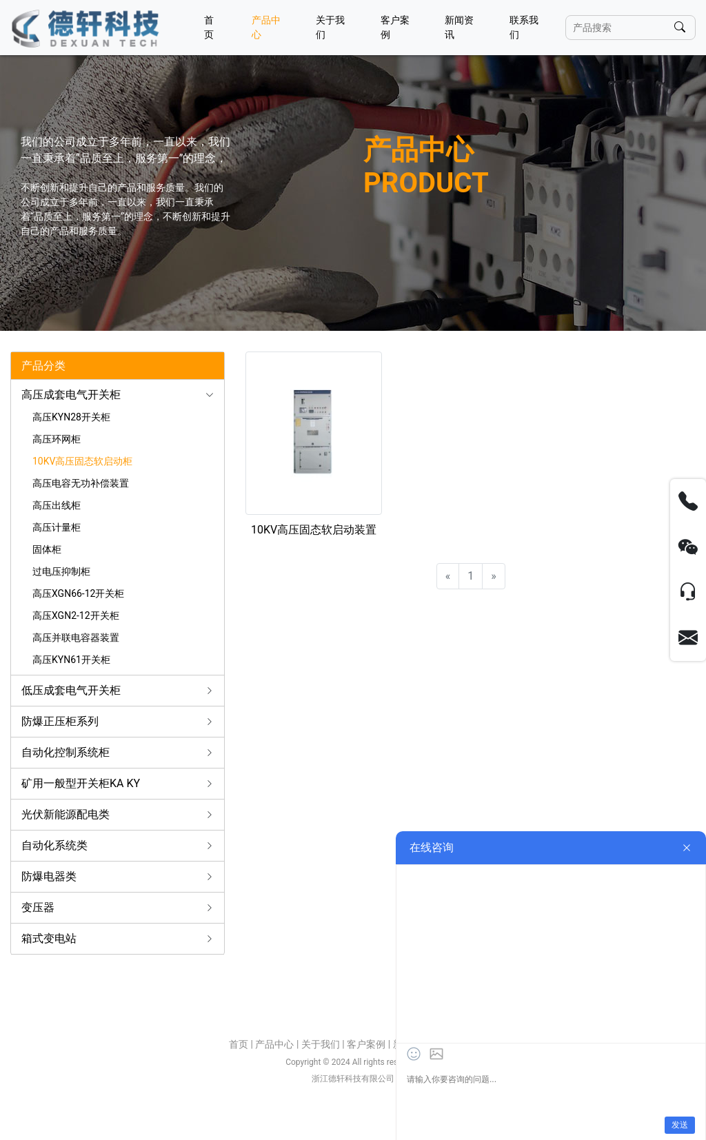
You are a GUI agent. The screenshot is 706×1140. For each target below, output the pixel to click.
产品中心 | (278, 1044)
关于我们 (330, 27)
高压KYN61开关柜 (71, 659)
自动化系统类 (54, 845)
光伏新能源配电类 (65, 814)
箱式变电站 (49, 938)
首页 (209, 27)
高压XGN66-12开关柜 (78, 593)
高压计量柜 (56, 527)
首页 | (242, 1044)
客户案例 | (369, 1044)
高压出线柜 (56, 505)
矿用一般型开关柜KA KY (80, 783)
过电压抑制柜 (61, 571)
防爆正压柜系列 (60, 721)
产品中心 (266, 27)
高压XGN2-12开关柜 (75, 615)
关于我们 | (324, 1044)
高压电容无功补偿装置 (80, 483)
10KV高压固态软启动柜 (82, 461)
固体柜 (46, 549)
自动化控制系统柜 (65, 752)
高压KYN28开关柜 (71, 417)
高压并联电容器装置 (75, 637)
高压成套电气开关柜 (71, 394)
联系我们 (524, 27)
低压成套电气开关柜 (71, 690)
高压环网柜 (56, 439)
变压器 (37, 907)
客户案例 (395, 27)
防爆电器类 (49, 876)
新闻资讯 (459, 27)
